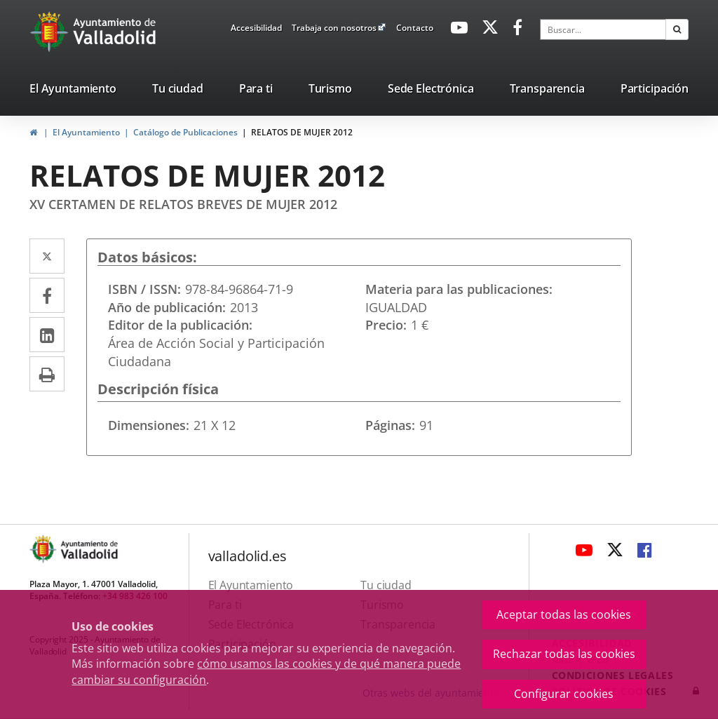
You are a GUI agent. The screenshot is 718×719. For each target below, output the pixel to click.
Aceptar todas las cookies (563, 614)
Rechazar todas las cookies (564, 653)
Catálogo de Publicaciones (185, 132)
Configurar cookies (564, 693)
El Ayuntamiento (86, 132)
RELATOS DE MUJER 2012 (302, 132)
